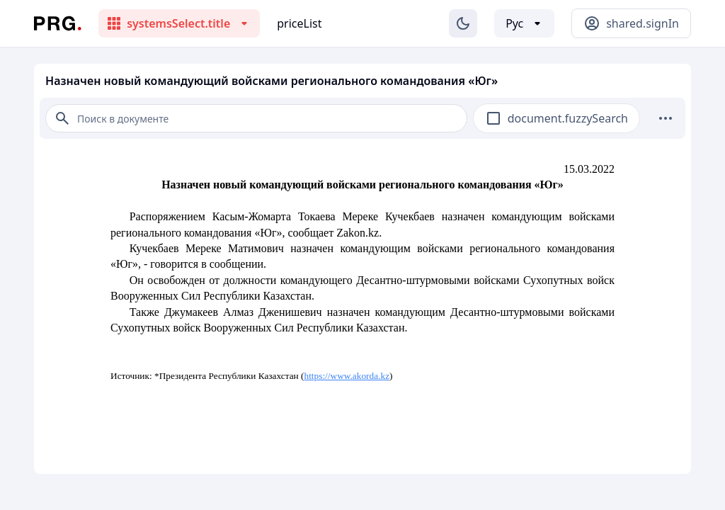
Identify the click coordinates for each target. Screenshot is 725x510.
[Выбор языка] (524, 23)
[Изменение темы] (463, 23)
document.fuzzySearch (568, 118)
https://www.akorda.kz (347, 375)
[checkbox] (493, 118)
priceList (299, 23)
